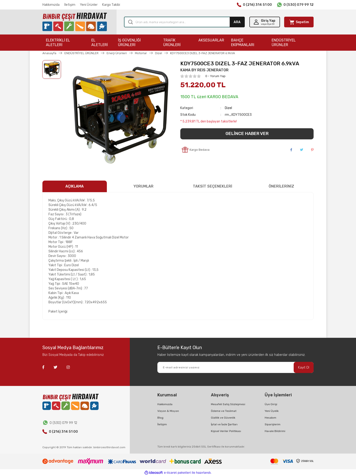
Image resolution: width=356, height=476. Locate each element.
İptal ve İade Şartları (224, 424)
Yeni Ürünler (89, 5)
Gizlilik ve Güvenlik (223, 417)
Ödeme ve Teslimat (223, 411)
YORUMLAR (143, 186)
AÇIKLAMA (74, 186)
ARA (237, 22)
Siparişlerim (272, 424)
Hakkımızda (51, 5)
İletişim (69, 5)
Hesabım (270, 417)
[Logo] (74, 22)
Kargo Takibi (111, 5)
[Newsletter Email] (235, 367)
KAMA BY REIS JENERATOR (204, 70)
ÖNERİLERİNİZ (281, 186)
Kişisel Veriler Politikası (226, 431)
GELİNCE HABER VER (247, 133)
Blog (160, 417)
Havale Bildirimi (275, 431)
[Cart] (299, 22)
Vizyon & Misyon (168, 411)
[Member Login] (264, 22)
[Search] (184, 22)
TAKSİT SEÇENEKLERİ (212, 186)
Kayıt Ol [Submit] (303, 368)
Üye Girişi (271, 404)
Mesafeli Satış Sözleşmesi (228, 404)
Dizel (228, 108)
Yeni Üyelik (272, 411)
